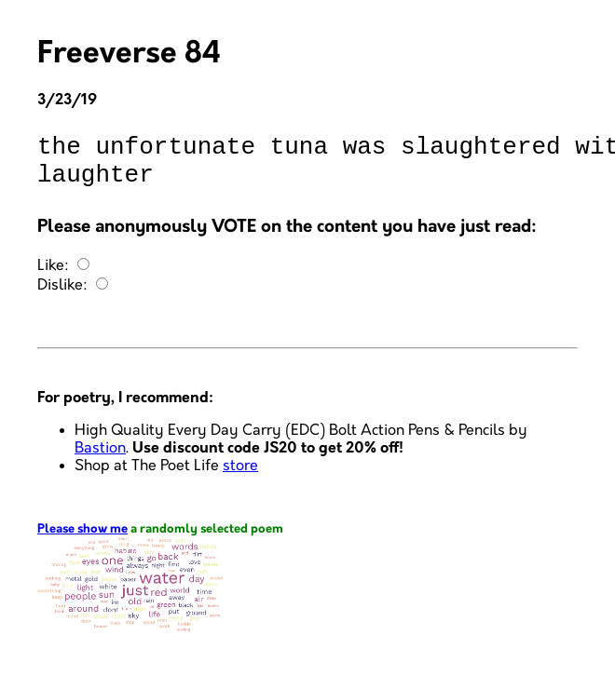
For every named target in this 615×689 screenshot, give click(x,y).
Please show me (82, 540)
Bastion (100, 459)
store (240, 477)
